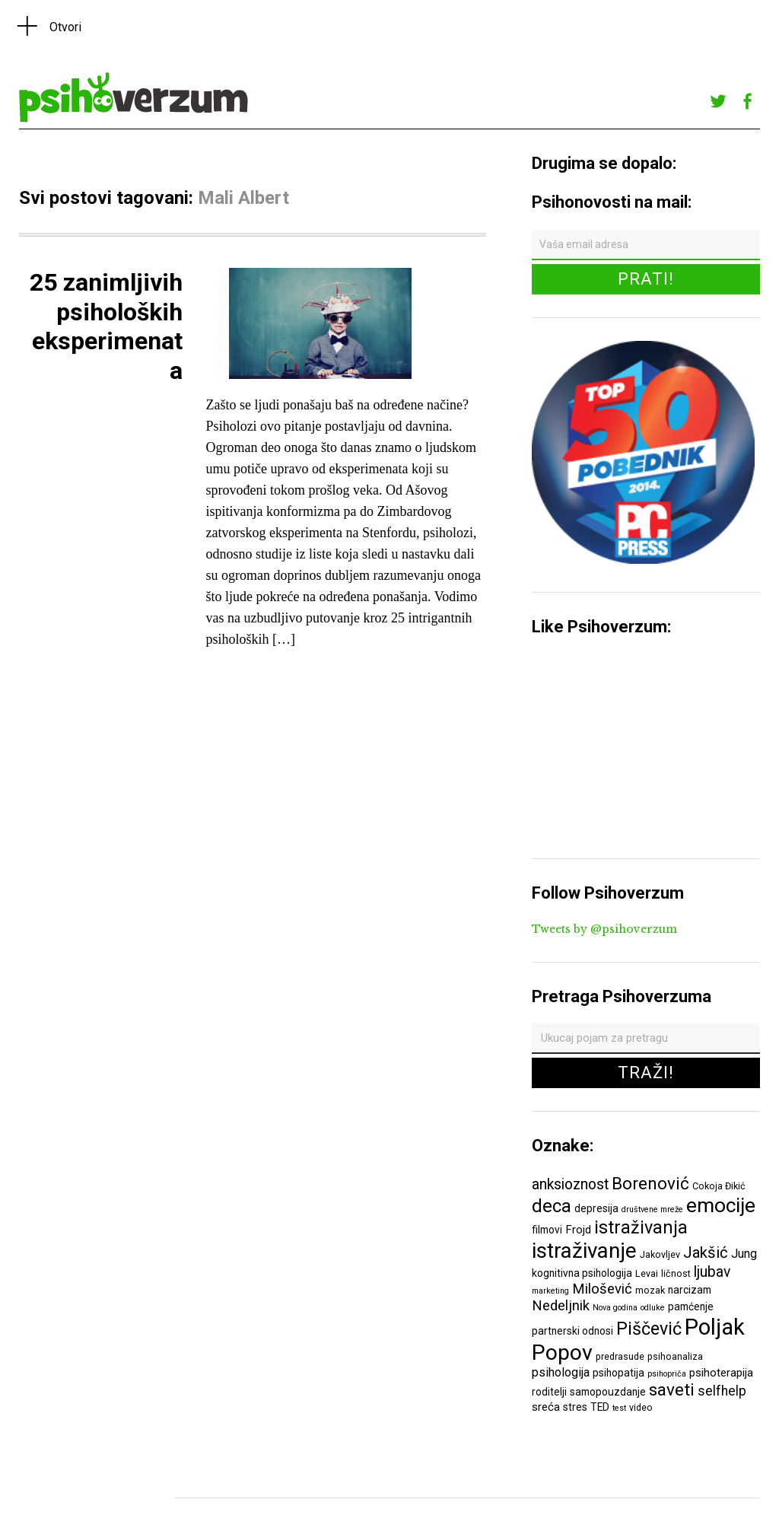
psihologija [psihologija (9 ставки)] (561, 1372)
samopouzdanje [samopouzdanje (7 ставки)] (608, 1392)
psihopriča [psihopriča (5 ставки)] (666, 1374)
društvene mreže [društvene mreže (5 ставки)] (652, 1209)
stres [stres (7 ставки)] (575, 1407)
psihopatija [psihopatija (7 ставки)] (618, 1373)
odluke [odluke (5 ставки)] (653, 1308)
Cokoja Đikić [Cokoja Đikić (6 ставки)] (719, 1186)
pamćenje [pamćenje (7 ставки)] (691, 1306)
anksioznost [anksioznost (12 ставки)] (570, 1184)
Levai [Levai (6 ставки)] (646, 1273)
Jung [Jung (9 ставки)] (744, 1253)
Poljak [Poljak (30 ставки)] (715, 1327)
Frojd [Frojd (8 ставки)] (578, 1230)
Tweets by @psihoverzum (604, 929)
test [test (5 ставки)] (619, 1408)
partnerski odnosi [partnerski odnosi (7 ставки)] (572, 1331)
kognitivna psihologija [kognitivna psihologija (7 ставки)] (582, 1273)
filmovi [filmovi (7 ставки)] (547, 1230)
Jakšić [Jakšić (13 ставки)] (705, 1252)
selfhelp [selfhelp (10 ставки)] (722, 1391)
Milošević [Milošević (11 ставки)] (602, 1289)
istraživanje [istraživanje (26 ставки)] (584, 1250)
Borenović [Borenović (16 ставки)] (650, 1183)
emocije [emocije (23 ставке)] (720, 1205)
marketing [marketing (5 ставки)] (550, 1291)
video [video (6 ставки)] (641, 1407)
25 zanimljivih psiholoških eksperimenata (106, 326)
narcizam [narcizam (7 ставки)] (689, 1290)
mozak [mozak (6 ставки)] (650, 1290)
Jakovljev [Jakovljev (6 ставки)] (660, 1254)
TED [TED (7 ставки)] (599, 1407)
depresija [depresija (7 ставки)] (596, 1208)
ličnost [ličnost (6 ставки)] (676, 1273)
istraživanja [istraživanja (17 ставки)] (641, 1227)
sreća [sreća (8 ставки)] (546, 1407)
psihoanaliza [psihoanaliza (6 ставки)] (675, 1356)
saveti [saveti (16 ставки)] (672, 1389)
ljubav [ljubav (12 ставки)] (712, 1272)
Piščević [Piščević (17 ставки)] (649, 1328)
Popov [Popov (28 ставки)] (562, 1352)
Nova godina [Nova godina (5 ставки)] (615, 1308)
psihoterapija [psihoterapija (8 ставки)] (721, 1373)
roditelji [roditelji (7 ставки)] (549, 1392)
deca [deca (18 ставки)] (551, 1206)
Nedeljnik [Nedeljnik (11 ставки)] (561, 1305)
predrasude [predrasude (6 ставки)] (620, 1356)
